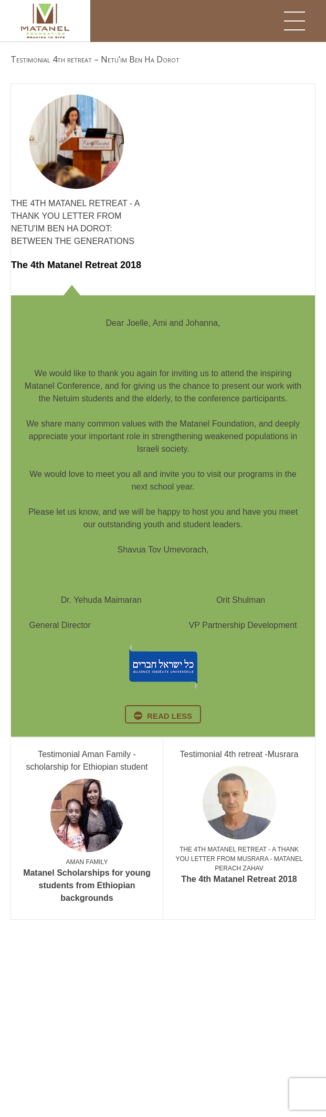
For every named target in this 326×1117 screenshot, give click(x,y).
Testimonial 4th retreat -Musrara (239, 754)
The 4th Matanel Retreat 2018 (76, 265)
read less (169, 715)
